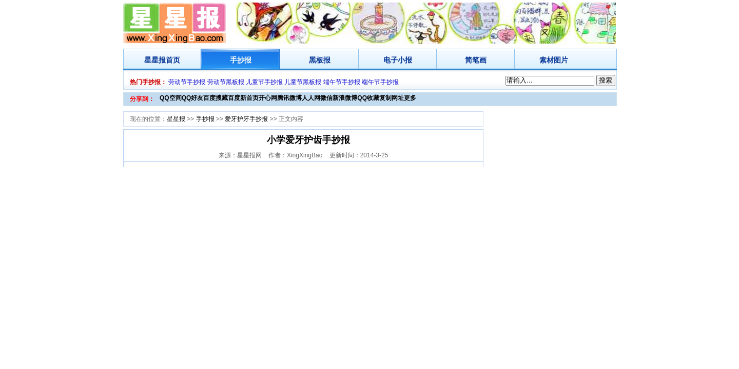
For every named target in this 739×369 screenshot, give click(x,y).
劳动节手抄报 (186, 82)
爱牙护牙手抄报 (246, 118)
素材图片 (553, 60)
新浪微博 (345, 97)
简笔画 (476, 60)
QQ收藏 (368, 97)
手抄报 (240, 60)
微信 (326, 97)
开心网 (268, 97)
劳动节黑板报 (225, 82)
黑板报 (319, 60)
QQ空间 (171, 97)
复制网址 (391, 97)
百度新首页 (243, 97)
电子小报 (397, 60)
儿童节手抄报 (264, 82)
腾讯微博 (289, 97)
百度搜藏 (215, 97)
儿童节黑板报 (302, 82)
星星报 (155, 60)
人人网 (311, 97)
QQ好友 (193, 97)
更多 (410, 97)
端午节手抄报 (341, 82)
